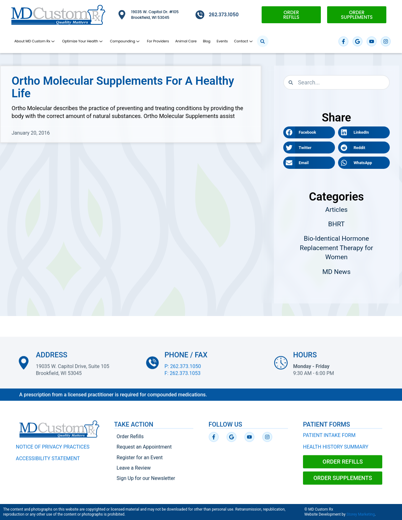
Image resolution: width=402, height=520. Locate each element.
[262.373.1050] (200, 14)
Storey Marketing (361, 514)
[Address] (23, 366)
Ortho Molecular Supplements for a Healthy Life (123, 87)
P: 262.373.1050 (182, 370)
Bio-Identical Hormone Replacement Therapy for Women (336, 248)
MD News (336, 272)
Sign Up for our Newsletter (146, 482)
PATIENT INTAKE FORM (329, 439)
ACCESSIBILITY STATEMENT (48, 462)
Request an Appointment (144, 451)
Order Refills (130, 441)
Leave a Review (134, 472)
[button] (263, 41)
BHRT (336, 224)
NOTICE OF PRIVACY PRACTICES (53, 451)
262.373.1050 (224, 14)
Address (51, 359)
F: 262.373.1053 (182, 377)
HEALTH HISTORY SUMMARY (335, 451)
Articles (336, 209)
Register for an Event (140, 461)
